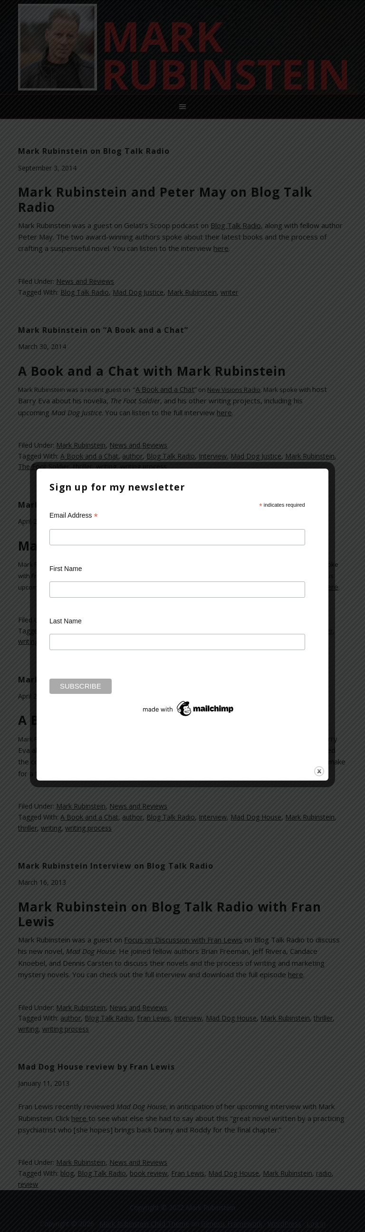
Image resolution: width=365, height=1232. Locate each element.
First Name (65, 568)
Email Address (73, 515)
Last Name (65, 621)
